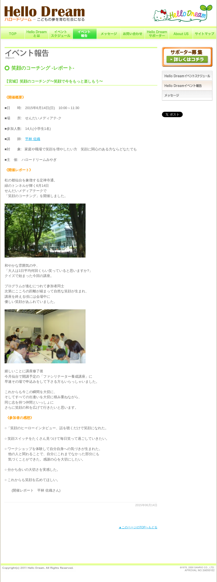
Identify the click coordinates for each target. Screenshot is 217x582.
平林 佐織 (32, 139)
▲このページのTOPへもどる (138, 527)
